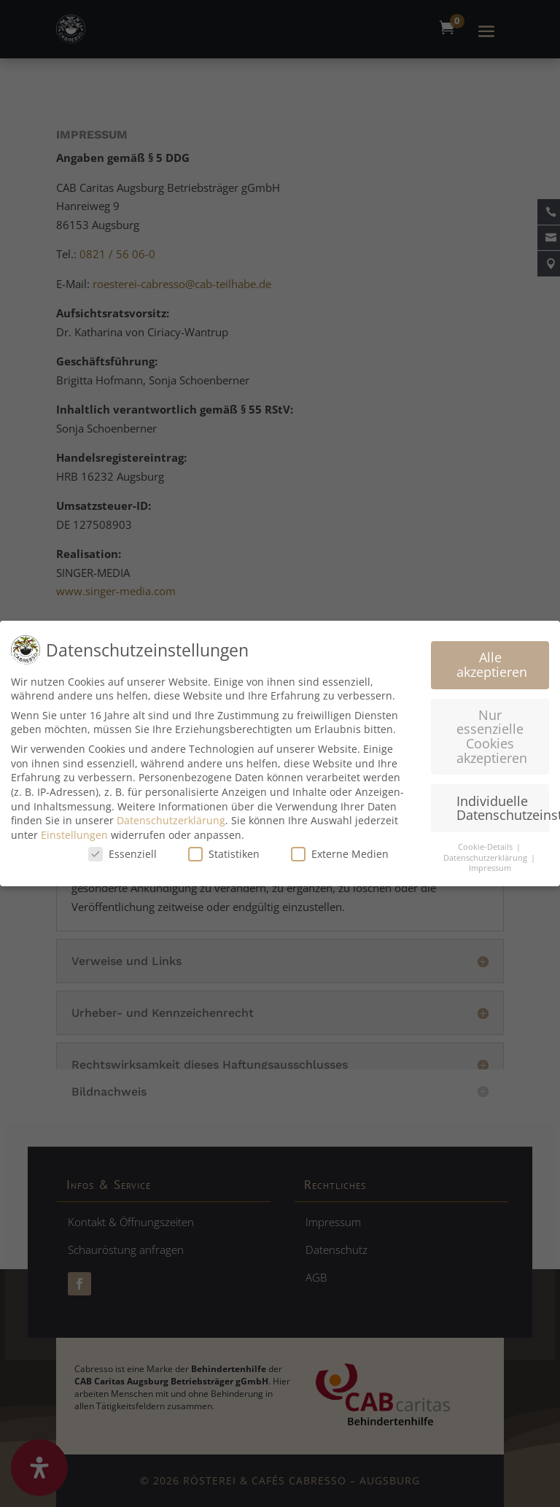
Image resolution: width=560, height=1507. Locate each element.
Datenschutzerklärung (171, 816)
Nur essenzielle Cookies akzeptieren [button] (491, 732)
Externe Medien (340, 849)
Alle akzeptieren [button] (491, 660)
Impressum (490, 864)
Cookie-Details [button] (486, 842)
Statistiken (224, 849)
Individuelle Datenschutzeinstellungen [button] (502, 804)
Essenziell (122, 849)
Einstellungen (74, 830)
